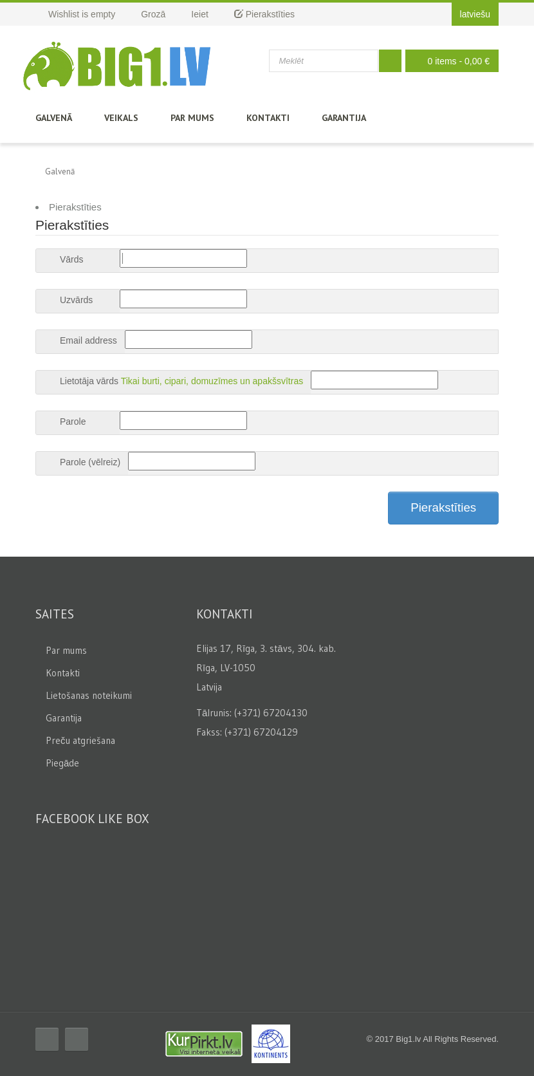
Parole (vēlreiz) (90, 462)
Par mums (192, 118)
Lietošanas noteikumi (89, 695)
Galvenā (53, 118)
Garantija (344, 118)
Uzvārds (76, 299)
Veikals (121, 118)
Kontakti (268, 118)
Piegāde (62, 763)
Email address (88, 340)
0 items (448, 61)
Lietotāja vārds (89, 380)
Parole (73, 421)
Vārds (72, 259)
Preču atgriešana (80, 740)
